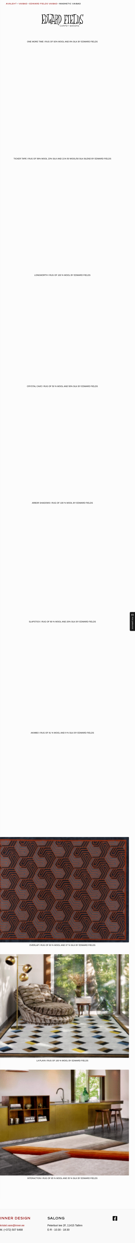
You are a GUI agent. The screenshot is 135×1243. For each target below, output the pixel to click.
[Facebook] (115, 1218)
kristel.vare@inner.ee (12, 1225)
